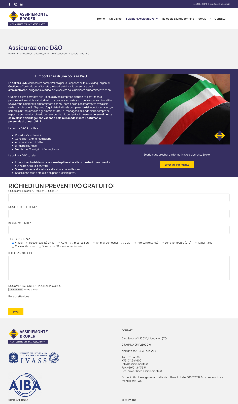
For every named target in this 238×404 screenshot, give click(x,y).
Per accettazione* (19, 298)
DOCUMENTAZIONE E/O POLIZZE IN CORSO (34, 287)
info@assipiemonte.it (220, 4)
